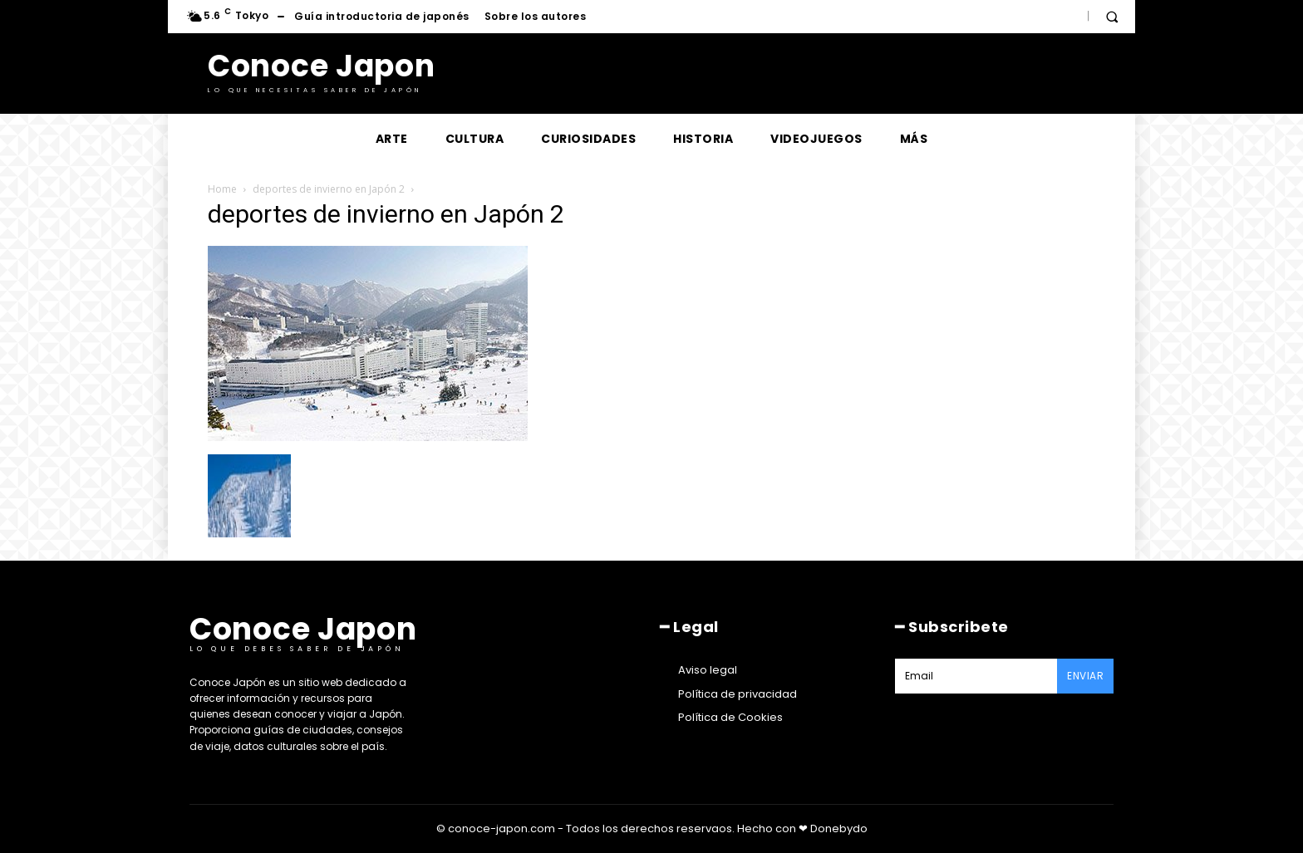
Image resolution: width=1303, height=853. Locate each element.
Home (222, 189)
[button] (1111, 16)
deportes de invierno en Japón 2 (329, 189)
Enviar (1085, 676)
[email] (976, 676)
